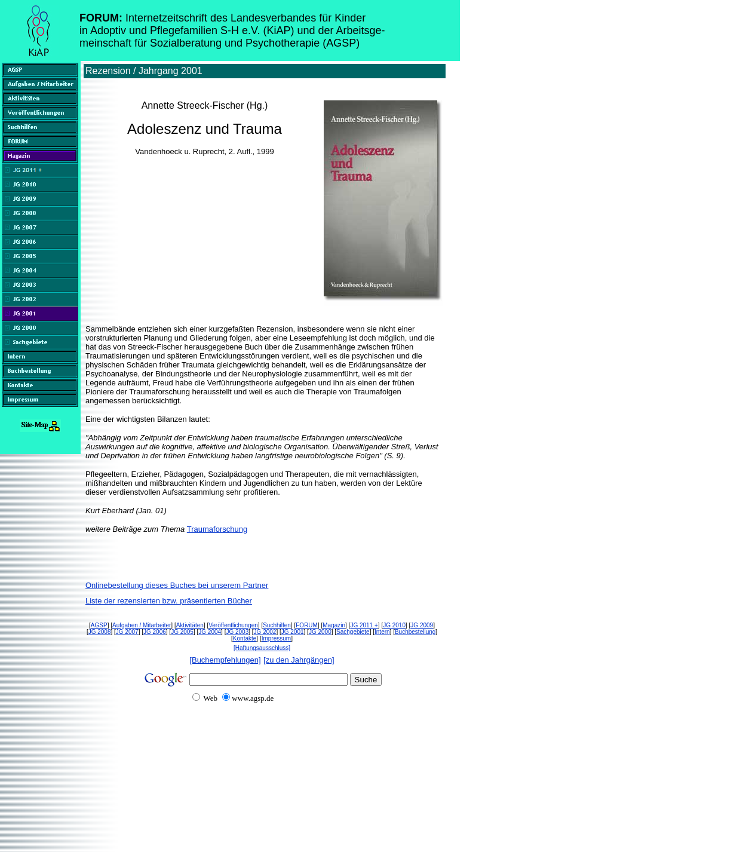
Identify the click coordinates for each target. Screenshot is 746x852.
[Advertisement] (231, 806)
